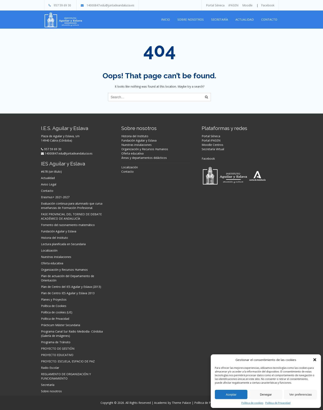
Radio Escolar (50, 368)
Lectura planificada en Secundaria (63, 244)
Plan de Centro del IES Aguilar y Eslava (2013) (71, 287)
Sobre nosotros (190, 19)
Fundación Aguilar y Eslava (58, 231)
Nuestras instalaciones (56, 257)
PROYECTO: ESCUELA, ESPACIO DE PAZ (68, 361)
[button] (315, 360)
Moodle (247, 5)
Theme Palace (181, 403)
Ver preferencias (300, 394)
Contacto (269, 19)
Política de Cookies (53, 306)
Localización (49, 250)
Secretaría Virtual (213, 149)
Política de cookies (252, 403)
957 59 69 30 (62, 5)
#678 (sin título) (51, 171)
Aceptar (231, 394)
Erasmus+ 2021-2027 (55, 197)
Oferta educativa (52, 263)
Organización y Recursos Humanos (64, 270)
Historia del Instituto (54, 238)
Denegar (266, 394)
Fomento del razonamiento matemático (68, 225)
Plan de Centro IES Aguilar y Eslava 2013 (68, 293)
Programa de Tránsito (55, 342)
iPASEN (233, 5)
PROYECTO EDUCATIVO (57, 355)
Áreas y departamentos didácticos (144, 158)
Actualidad (244, 19)
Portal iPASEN (211, 140)
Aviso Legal (48, 184)
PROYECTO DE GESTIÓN (57, 348)
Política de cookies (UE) (56, 312)
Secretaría (219, 19)
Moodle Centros (212, 145)
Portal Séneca (215, 5)
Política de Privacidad (277, 403)
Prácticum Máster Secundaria (60, 325)
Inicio (165, 19)
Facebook (267, 5)
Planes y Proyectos (54, 299)
